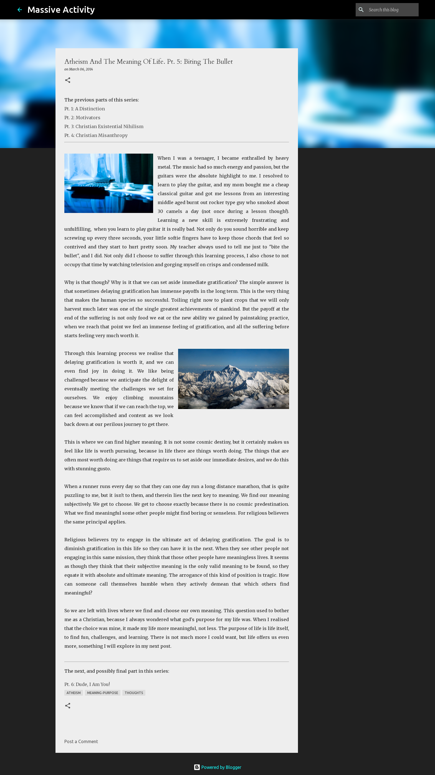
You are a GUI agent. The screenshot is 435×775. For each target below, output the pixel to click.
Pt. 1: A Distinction (84, 108)
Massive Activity (61, 9)
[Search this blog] (389, 9)
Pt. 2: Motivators (82, 117)
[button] (67, 80)
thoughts (134, 693)
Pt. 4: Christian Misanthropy (96, 135)
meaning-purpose (102, 693)
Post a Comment (81, 741)
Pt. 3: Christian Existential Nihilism (103, 126)
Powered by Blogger (217, 767)
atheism (74, 693)
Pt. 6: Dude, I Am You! (87, 684)
